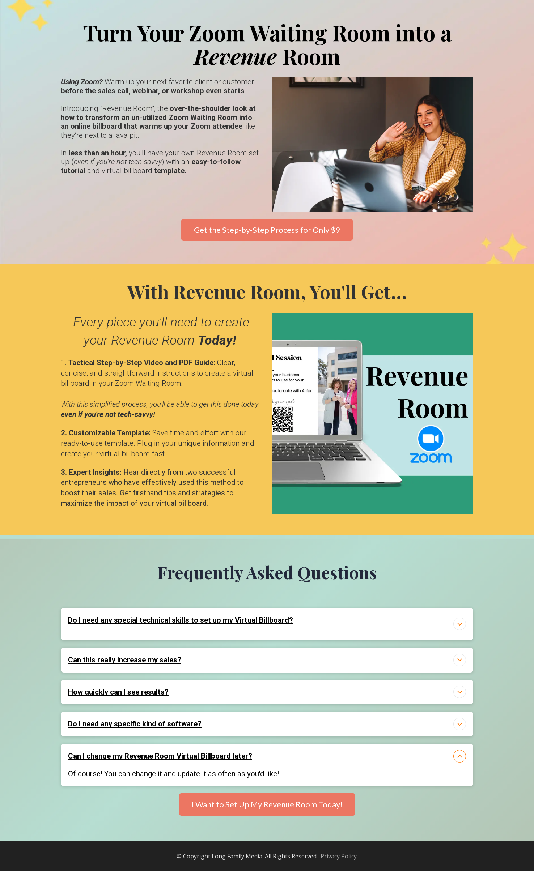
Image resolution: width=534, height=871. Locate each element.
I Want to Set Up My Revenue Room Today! (267, 804)
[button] (459, 624)
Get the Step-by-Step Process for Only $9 (267, 230)
